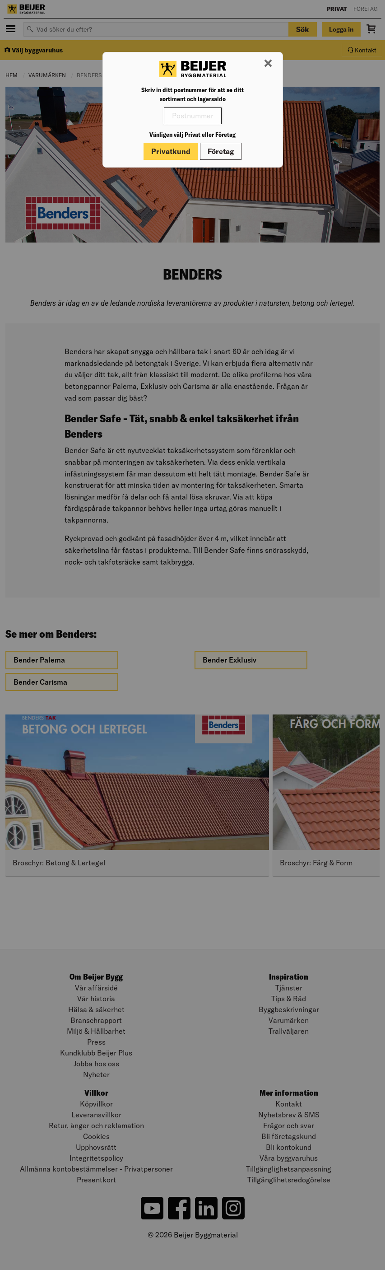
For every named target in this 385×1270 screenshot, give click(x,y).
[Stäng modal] (268, 63)
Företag (221, 151)
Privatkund (170, 151)
